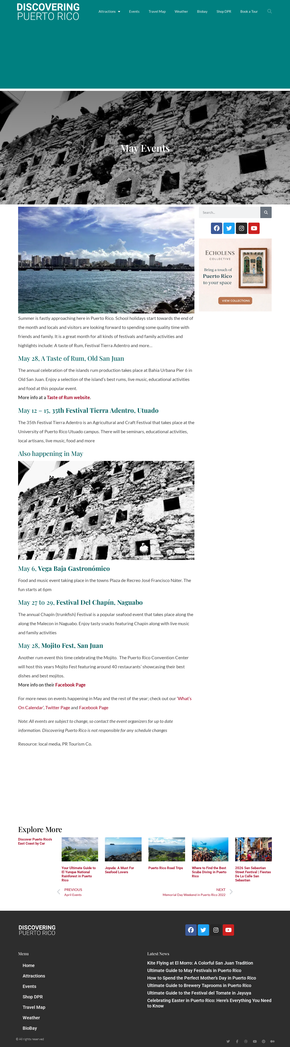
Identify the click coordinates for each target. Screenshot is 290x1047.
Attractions (109, 11)
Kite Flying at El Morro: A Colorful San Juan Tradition (200, 963)
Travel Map (157, 11)
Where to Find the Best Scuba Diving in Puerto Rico (209, 872)
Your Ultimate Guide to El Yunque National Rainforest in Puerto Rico (79, 874)
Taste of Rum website (68, 397)
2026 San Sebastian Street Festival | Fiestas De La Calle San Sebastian (253, 874)
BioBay (30, 1028)
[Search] (266, 212)
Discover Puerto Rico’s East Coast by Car (35, 841)
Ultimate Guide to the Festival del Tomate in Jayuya (199, 993)
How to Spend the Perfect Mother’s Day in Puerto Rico (201, 978)
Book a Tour (249, 11)
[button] (269, 11)
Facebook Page (71, 684)
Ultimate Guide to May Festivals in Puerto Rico (194, 970)
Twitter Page (57, 707)
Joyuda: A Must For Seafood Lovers (119, 870)
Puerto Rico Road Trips (165, 868)
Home (29, 965)
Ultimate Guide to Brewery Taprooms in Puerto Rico (199, 985)
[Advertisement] (145, 57)
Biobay (202, 11)
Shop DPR (224, 11)
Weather (181, 11)
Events (134, 11)
